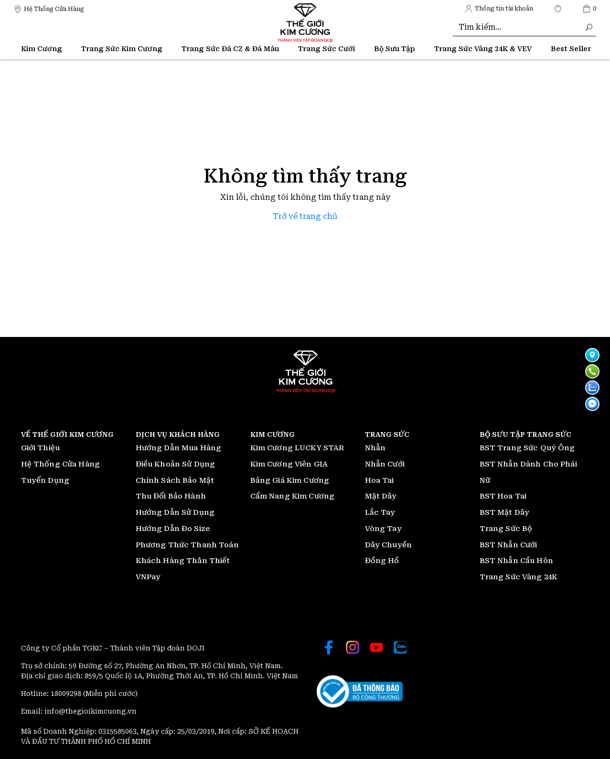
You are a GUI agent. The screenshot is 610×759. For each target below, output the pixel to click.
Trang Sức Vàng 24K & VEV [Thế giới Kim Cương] (483, 49)
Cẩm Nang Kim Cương (292, 496)
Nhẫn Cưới (385, 464)
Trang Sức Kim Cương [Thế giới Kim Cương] (121, 49)
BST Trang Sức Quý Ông (527, 448)
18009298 (67, 693)
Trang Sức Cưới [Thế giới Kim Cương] (326, 49)
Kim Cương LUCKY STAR (297, 448)
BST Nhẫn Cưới (508, 545)
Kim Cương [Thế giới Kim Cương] (41, 49)
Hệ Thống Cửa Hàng (60, 464)
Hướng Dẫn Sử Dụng (175, 512)
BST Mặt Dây (505, 512)
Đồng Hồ (382, 560)
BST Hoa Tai (503, 496)
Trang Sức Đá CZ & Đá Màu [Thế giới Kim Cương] (230, 49)
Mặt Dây (381, 496)
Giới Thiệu (40, 448)
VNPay (148, 577)
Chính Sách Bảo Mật (175, 480)
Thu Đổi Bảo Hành (171, 496)
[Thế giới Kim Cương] (49, 8)
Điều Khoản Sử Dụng (175, 464)
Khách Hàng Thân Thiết (183, 560)
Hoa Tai (379, 480)
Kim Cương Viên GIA (289, 464)
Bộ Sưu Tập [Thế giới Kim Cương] (394, 49)
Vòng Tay (383, 528)
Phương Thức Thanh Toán (187, 545)
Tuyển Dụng (45, 480)
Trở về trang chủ (305, 216)
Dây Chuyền (388, 545)
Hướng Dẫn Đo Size (173, 528)
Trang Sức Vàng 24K (519, 577)
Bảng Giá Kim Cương (290, 480)
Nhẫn (375, 448)
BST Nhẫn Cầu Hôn (516, 560)
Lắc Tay (380, 512)
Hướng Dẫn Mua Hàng (179, 448)
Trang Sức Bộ (506, 528)
